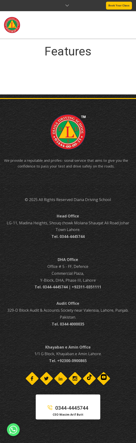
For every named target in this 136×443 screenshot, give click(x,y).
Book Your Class (119, 5)
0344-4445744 (68, 408)
